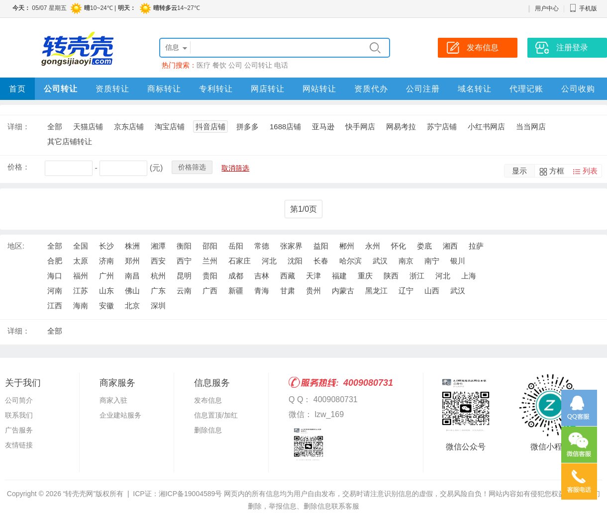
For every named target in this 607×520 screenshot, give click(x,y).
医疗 (203, 65)
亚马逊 (323, 126)
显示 (519, 171)
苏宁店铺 (442, 126)
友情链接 (19, 445)
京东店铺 (129, 126)
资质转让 (112, 89)
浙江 (416, 275)
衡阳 (184, 246)
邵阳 (209, 246)
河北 (269, 261)
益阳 (320, 246)
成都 (235, 275)
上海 (468, 275)
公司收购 (578, 89)
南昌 (132, 275)
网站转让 (319, 89)
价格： (18, 167)
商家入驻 (113, 400)
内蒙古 (343, 290)
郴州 (346, 246)
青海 (261, 290)
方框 (556, 171)
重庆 (365, 275)
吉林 (261, 275)
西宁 (184, 261)
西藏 (287, 275)
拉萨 (476, 246)
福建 (339, 275)
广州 (106, 275)
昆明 (184, 275)
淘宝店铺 (170, 126)
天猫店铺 (88, 126)
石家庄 (239, 261)
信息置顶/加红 (216, 415)
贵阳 (209, 275)
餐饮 (219, 65)
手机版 (583, 8)
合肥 (54, 261)
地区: (15, 246)
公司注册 (423, 89)
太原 (80, 261)
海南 (80, 305)
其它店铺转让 (69, 141)
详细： (18, 126)
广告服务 (19, 430)
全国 (80, 246)
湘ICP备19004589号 (190, 494)
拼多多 (247, 126)
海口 (54, 275)
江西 (54, 305)
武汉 (380, 261)
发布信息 (208, 400)
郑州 (132, 261)
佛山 (132, 290)
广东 (158, 290)
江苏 (80, 290)
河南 (54, 290)
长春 (320, 261)
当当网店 (531, 126)
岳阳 (235, 246)
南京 (406, 261)
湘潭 (158, 246)
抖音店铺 (210, 126)
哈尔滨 (350, 261)
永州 (372, 246)
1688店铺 (285, 126)
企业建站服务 (120, 415)
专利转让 (216, 89)
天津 (313, 275)
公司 (235, 65)
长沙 (106, 246)
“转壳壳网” (79, 494)
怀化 (398, 246)
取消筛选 (235, 168)
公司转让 (258, 65)
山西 (431, 290)
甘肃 (287, 290)
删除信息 (208, 430)
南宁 (431, 261)
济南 (106, 261)
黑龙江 (376, 290)
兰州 (209, 261)
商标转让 (164, 89)
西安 (158, 261)
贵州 (313, 290)
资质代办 (371, 89)
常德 (261, 246)
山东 (106, 290)
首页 (17, 89)
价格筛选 (192, 167)
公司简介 (19, 400)
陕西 (391, 275)
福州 (80, 275)
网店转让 (268, 89)
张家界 (291, 246)
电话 (281, 65)
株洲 (132, 246)
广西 (209, 290)
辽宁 (406, 290)
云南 (184, 290)
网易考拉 (401, 126)
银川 (457, 261)
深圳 (158, 305)
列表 (590, 171)
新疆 (235, 290)
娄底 (424, 246)
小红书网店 (486, 126)
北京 (132, 305)
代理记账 (526, 89)
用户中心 (547, 8)
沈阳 (295, 261)
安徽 (106, 305)
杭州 (158, 275)
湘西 (450, 246)
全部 (54, 126)
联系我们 (19, 415)
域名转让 (475, 89)
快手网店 (360, 126)
